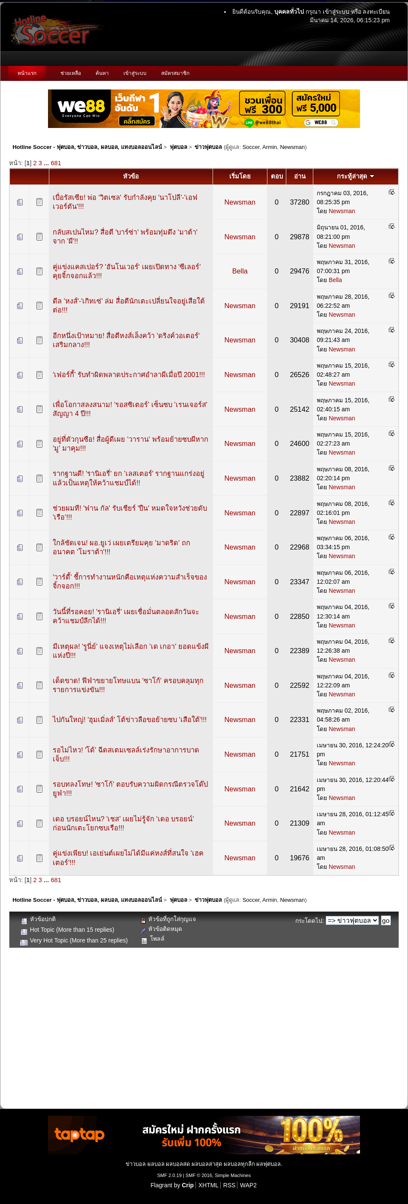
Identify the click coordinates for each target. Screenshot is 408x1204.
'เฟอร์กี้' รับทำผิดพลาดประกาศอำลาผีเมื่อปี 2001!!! (129, 374)
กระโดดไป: (309, 920)
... (47, 163)
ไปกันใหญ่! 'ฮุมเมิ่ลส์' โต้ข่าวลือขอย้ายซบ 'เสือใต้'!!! (130, 719)
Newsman (292, 147)
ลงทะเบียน (376, 11)
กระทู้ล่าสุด (355, 176)
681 (56, 163)
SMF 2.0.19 (169, 1175)
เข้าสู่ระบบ (336, 11)
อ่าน (300, 176)
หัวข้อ (131, 176)
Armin (269, 147)
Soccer (251, 147)
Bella (240, 271)
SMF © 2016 (199, 1175)
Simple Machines (233, 1175)
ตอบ (277, 176)
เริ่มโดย (240, 176)
